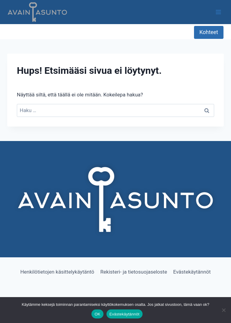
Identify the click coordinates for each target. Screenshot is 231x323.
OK (97, 314)
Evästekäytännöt (192, 272)
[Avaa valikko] (218, 12)
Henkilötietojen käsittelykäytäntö (57, 272)
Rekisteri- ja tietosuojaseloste (133, 272)
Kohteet (208, 32)
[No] (223, 310)
